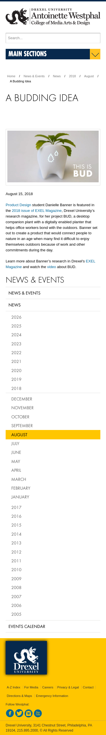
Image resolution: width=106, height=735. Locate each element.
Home (11, 76)
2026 (16, 317)
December (21, 399)
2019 (16, 379)
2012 (16, 552)
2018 (72, 76)
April (16, 470)
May (15, 461)
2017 (16, 507)
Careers (47, 687)
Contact (88, 687)
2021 (16, 361)
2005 (16, 614)
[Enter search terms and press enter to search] (53, 38)
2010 (16, 569)
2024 (16, 334)
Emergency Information (52, 696)
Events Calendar (26, 626)
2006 (16, 605)
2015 (16, 525)
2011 (16, 560)
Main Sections (27, 53)
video (51, 267)
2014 (16, 534)
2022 (16, 352)
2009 (16, 578)
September (22, 425)
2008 (16, 587)
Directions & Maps (19, 696)
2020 (16, 370)
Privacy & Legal (68, 687)
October (20, 416)
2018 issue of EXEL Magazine (37, 210)
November (22, 407)
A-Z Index (13, 687)
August (89, 76)
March (18, 479)
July (15, 443)
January (20, 497)
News (57, 76)
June (16, 452)
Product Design (18, 205)
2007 (16, 596)
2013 (16, 543)
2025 (16, 326)
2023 (16, 343)
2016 (16, 516)
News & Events (34, 76)
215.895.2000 (27, 730)
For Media (31, 687)
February (20, 488)
